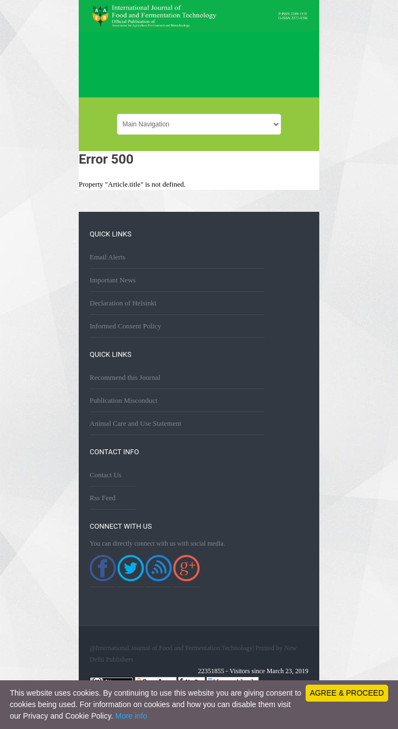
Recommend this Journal (125, 377)
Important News (113, 280)
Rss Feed (102, 498)
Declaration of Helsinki (123, 303)
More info (131, 715)
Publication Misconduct (123, 400)
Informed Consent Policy (125, 326)
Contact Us (105, 475)
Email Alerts (107, 257)
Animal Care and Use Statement (136, 423)
